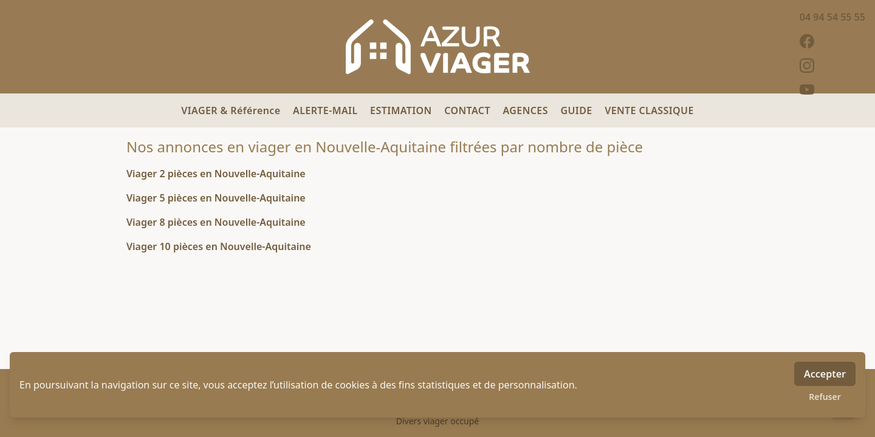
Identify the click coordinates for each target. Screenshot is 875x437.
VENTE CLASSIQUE (649, 110)
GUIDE (577, 110)
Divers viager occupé (437, 421)
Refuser (825, 396)
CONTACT (468, 110)
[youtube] (832, 90)
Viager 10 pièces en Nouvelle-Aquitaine (218, 246)
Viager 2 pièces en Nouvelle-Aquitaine (216, 173)
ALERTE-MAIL (326, 110)
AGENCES (527, 110)
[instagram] (832, 65)
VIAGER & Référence (232, 110)
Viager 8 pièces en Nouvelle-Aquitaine (216, 222)
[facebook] (832, 41)
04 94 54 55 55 (832, 17)
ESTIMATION (402, 110)
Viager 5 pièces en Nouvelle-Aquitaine (216, 198)
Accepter (825, 374)
